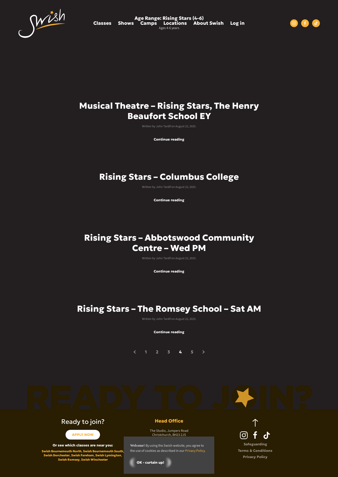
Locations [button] (175, 23)
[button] (255, 423)
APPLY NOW (83, 434)
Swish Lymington (108, 455)
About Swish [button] (208, 23)
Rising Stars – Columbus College (169, 176)
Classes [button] (102, 23)
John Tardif (163, 126)
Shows (126, 23)
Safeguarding (255, 444)
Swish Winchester (94, 460)
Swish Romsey (69, 460)
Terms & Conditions (255, 450)
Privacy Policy (255, 457)
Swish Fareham (82, 455)
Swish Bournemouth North (61, 451)
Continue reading (169, 139)
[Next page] (203, 352)
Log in (237, 23)
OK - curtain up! (150, 462)
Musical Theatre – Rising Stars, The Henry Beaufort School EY (169, 110)
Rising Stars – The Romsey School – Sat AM (169, 308)
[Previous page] (134, 352)
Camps (148, 23)
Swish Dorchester (57, 455)
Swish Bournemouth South (103, 451)
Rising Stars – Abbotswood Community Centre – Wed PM (169, 242)
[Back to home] (42, 23)
